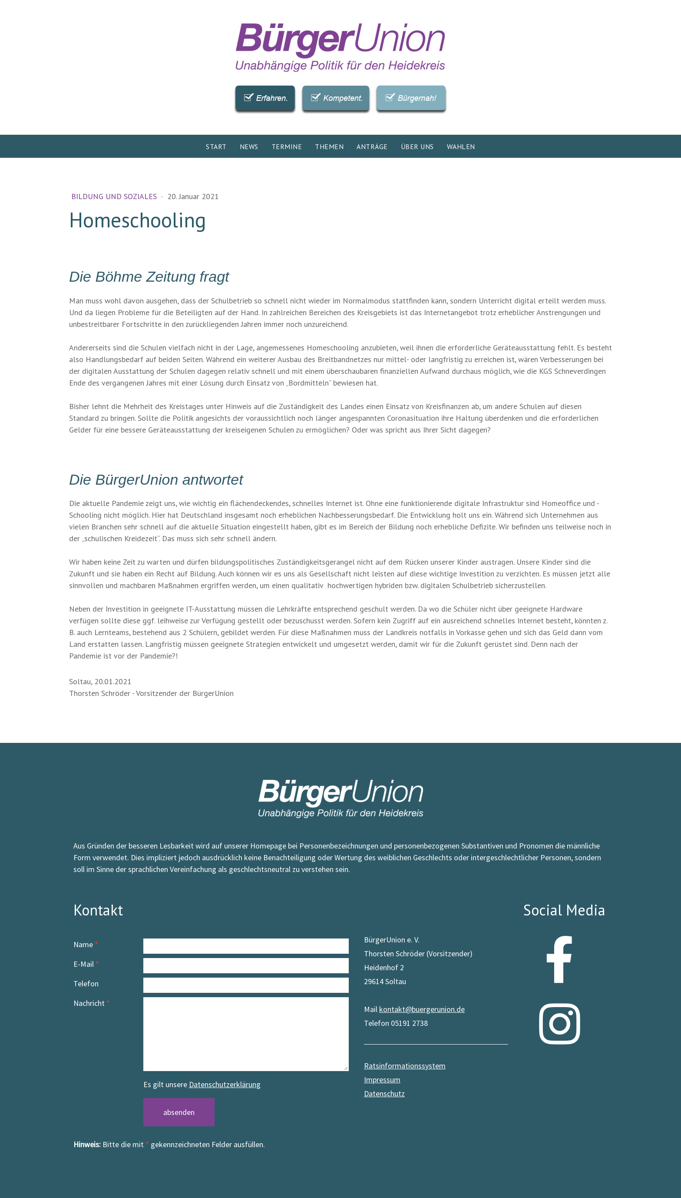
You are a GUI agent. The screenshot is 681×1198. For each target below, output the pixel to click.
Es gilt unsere (202, 1084)
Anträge (372, 146)
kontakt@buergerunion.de (422, 1009)
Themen (329, 146)
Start (216, 146)
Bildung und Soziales (115, 196)
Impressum (382, 1080)
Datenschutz (384, 1093)
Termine (286, 146)
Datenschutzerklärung (225, 1084)
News (249, 146)
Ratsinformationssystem (405, 1066)
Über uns (417, 146)
